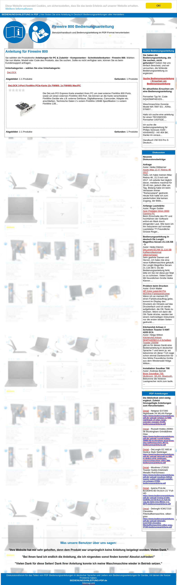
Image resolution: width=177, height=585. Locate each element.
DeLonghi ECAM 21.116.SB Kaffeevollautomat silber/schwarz (157, 252)
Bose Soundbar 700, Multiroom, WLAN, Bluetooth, (158, 374)
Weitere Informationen (19, 9)
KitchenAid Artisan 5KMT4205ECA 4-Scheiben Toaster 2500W (157, 340)
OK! (158, 5)
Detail (146, 411)
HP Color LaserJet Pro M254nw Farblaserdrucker (156, 292)
